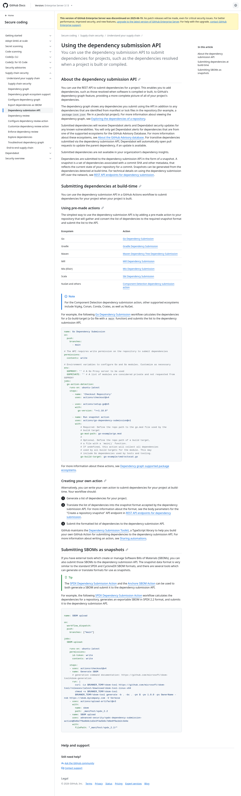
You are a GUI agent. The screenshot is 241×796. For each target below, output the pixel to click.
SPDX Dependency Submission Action (93, 583)
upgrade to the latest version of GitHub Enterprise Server (148, 21)
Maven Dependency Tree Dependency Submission (150, 253)
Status (108, 783)
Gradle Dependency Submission (140, 246)
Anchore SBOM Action (141, 583)
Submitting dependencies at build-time (101, 186)
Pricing (119, 783)
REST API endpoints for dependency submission (124, 175)
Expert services (133, 783)
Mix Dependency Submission (138, 268)
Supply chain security (92, 35)
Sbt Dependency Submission (138, 276)
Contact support (71, 768)
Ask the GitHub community (77, 763)
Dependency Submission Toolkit (109, 530)
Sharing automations (133, 538)
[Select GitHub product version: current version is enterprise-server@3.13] (53, 5)
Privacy (99, 783)
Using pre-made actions (82, 208)
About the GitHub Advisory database (121, 137)
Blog (146, 783)
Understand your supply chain (123, 35)
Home (9, 15)
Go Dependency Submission (138, 238)
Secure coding (16, 22)
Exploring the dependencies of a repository (118, 119)
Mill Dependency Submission (138, 261)
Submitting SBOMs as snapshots (94, 549)
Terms (89, 783)
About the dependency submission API (101, 79)
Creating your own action (83, 481)
